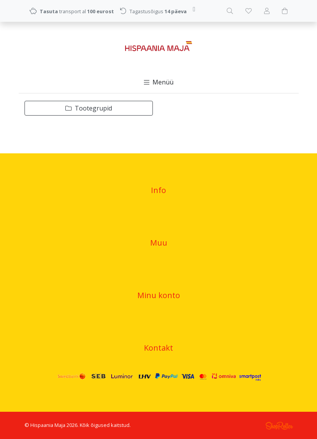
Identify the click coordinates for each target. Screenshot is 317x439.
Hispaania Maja (47, 424)
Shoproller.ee (279, 426)
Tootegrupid (88, 108)
